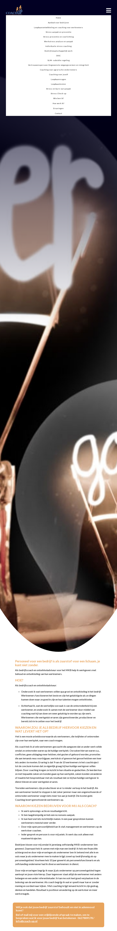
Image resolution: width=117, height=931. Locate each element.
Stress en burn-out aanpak (58, 89)
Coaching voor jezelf (58, 74)
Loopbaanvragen (58, 79)
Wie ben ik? (58, 98)
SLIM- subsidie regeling (59, 60)
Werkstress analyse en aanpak (58, 41)
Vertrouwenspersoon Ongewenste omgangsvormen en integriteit (58, 65)
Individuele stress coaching (58, 46)
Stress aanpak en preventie (58, 32)
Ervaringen (58, 108)
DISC (58, 56)
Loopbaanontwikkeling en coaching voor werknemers (58, 27)
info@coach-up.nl (26, 921)
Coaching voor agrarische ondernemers (58, 70)
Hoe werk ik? (58, 103)
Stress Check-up (58, 93)
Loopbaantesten (58, 84)
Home (58, 18)
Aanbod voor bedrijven (58, 23)
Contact (58, 113)
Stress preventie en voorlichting (58, 37)
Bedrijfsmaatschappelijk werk (59, 51)
